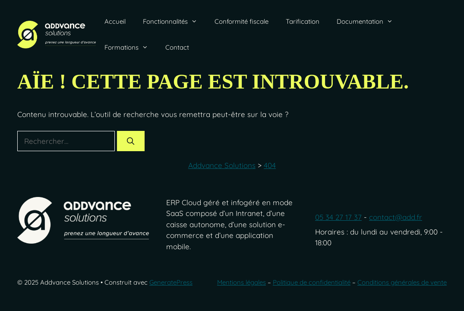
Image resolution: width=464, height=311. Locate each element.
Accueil (115, 21)
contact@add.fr (395, 217)
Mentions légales (241, 282)
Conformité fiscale (241, 21)
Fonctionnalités (174, 22)
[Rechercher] (131, 141)
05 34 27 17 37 (338, 217)
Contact (177, 47)
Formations (130, 47)
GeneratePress (171, 282)
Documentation (369, 22)
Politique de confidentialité (311, 282)
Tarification (302, 21)
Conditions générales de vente (402, 282)
